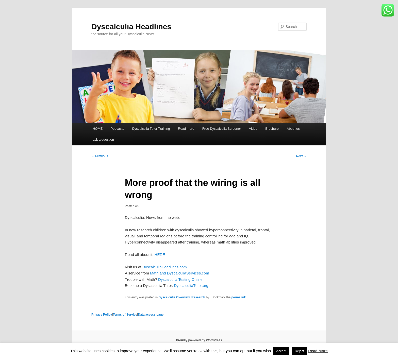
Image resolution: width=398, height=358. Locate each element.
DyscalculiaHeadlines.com (164, 267)
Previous (99, 156)
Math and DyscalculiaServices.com (179, 273)
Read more (186, 129)
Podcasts (117, 129)
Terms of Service (125, 314)
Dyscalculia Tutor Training (151, 129)
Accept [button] (281, 351)
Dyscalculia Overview (174, 297)
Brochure (272, 129)
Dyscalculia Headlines (131, 26)
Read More (318, 351)
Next (301, 156)
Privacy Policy (101, 314)
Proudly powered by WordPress (199, 340)
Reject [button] (299, 351)
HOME (98, 129)
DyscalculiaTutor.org (191, 285)
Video (253, 129)
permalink (238, 297)
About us (293, 129)
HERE (160, 254)
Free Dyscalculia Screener (221, 129)
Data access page (150, 314)
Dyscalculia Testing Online (180, 279)
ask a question (103, 139)
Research (198, 297)
